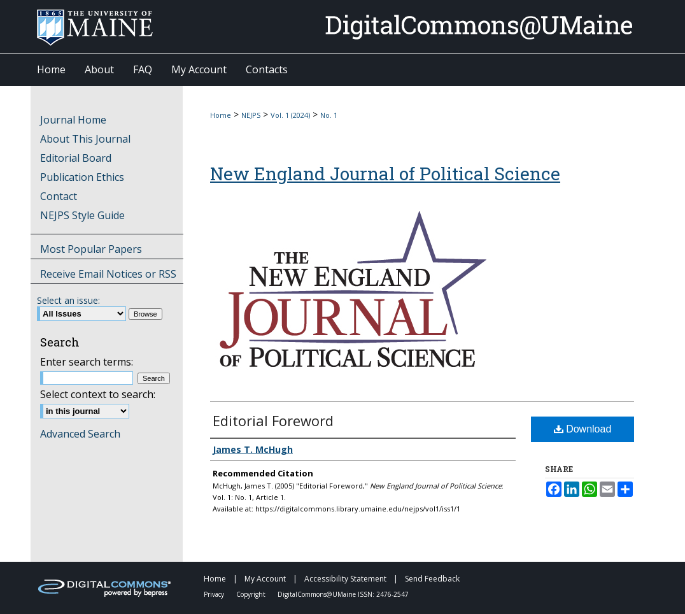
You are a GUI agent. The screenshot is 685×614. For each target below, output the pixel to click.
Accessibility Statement (346, 578)
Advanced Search (80, 434)
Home (220, 115)
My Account (266, 578)
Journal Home (73, 120)
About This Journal (85, 139)
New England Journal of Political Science (385, 173)
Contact (58, 196)
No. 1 (328, 115)
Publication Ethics (82, 177)
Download (583, 429)
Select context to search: (97, 394)
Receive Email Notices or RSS (108, 274)
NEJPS (250, 115)
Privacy (215, 594)
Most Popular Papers (91, 249)
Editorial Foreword (273, 420)
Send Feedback (432, 578)
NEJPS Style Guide (82, 215)
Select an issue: (68, 300)
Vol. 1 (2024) (290, 115)
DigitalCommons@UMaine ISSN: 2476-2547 (343, 594)
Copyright (251, 594)
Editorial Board (75, 158)
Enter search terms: (86, 362)
